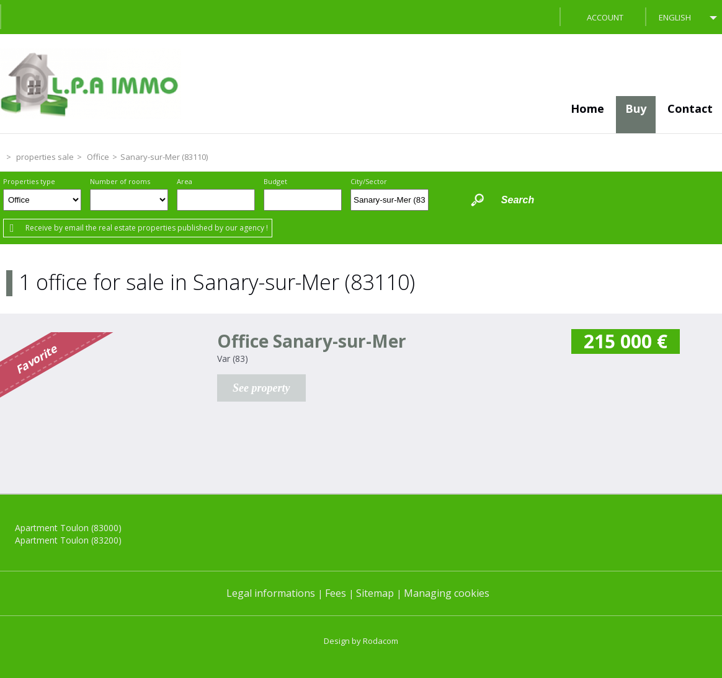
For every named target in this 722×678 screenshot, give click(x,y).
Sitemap (375, 593)
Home (587, 108)
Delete (420, 203)
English (675, 17)
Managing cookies (446, 593)
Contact (690, 108)
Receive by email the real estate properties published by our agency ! (146, 227)
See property (261, 388)
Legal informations (270, 593)
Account (605, 17)
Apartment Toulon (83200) (68, 540)
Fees (335, 593)
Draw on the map (446, 200)
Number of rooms (120, 181)
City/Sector (368, 181)
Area (184, 181)
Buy (635, 108)
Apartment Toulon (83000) (68, 528)
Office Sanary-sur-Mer (311, 341)
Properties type (29, 181)
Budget (275, 181)
